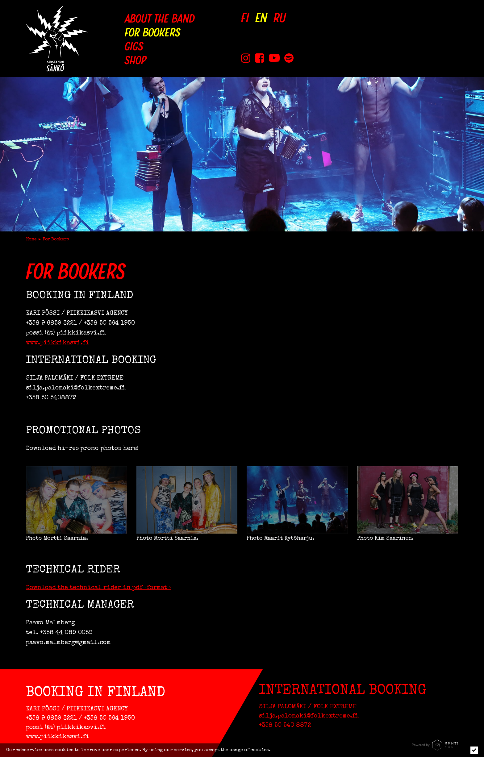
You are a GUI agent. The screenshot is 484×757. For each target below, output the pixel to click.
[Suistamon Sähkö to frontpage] (57, 38)
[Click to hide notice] (474, 750)
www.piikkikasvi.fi (57, 343)
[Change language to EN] (261, 18)
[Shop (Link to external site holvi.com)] (160, 59)
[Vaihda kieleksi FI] (245, 18)
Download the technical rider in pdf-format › (98, 588)
